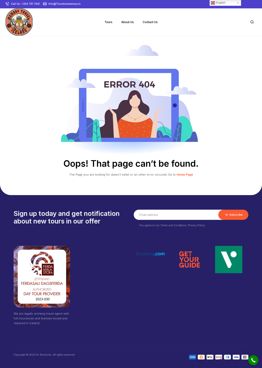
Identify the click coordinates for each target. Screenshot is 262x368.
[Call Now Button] (253, 360)
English (218, 3)
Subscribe (233, 215)
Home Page (185, 174)
